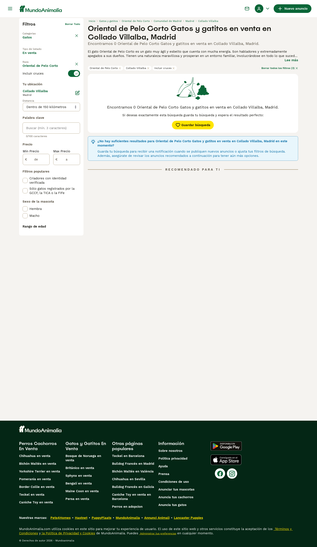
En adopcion (58, 56)
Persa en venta (77, 499)
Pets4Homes (60, 518)
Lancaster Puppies (188, 518)
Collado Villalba (138, 68)
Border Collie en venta (37, 487)
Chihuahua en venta (34, 456)
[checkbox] (25, 106)
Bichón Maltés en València (133, 471)
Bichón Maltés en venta (37, 464)
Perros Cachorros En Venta (38, 446)
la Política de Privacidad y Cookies (68, 533)
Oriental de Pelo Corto (105, 68)
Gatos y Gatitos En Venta (85, 446)
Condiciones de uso (173, 482)
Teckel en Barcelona (128, 456)
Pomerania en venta (35, 479)
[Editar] (77, 192)
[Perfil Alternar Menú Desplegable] (262, 8)
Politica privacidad (172, 458)
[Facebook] (220, 473)
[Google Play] (226, 446)
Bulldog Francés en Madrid (133, 464)
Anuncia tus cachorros (175, 497)
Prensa (163, 474)
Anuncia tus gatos (172, 505)
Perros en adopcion (127, 507)
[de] (36, 258)
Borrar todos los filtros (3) (279, 68)
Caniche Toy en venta (36, 502)
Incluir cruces (164, 68)
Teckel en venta (31, 495)
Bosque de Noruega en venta (83, 458)
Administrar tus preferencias (157, 533)
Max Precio (61, 250)
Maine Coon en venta (82, 491)
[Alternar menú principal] (10, 8)
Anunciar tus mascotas (176, 489)
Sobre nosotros (170, 451)
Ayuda (163, 466)
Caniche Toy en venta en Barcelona (131, 497)
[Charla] (247, 8)
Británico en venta (79, 468)
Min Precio (31, 250)
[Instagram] (232, 473)
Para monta (35, 66)
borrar (76, 76)
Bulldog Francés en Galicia (133, 487)
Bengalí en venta (78, 483)
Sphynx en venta (78, 476)
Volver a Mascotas (34, 30)
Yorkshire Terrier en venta (39, 471)
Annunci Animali (157, 518)
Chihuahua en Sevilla (128, 479)
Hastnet (81, 518)
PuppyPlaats (101, 518)
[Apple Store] (226, 460)
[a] (66, 258)
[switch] (51, 84)
